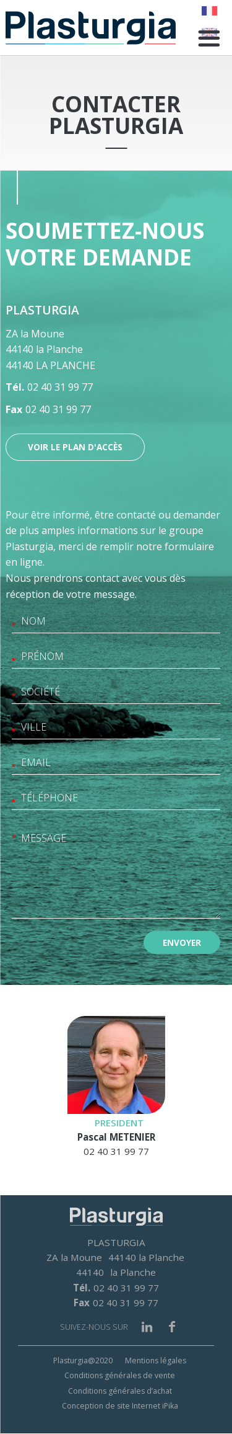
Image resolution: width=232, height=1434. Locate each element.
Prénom (13, 662)
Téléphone (13, 803)
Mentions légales (155, 1360)
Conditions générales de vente (119, 1375)
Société (13, 697)
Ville (13, 732)
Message (13, 838)
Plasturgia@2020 (83, 1360)
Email (13, 768)
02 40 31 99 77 (60, 387)
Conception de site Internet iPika (120, 1406)
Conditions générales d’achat (120, 1391)
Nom (13, 626)
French (209, 11)
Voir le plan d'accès (75, 447)
